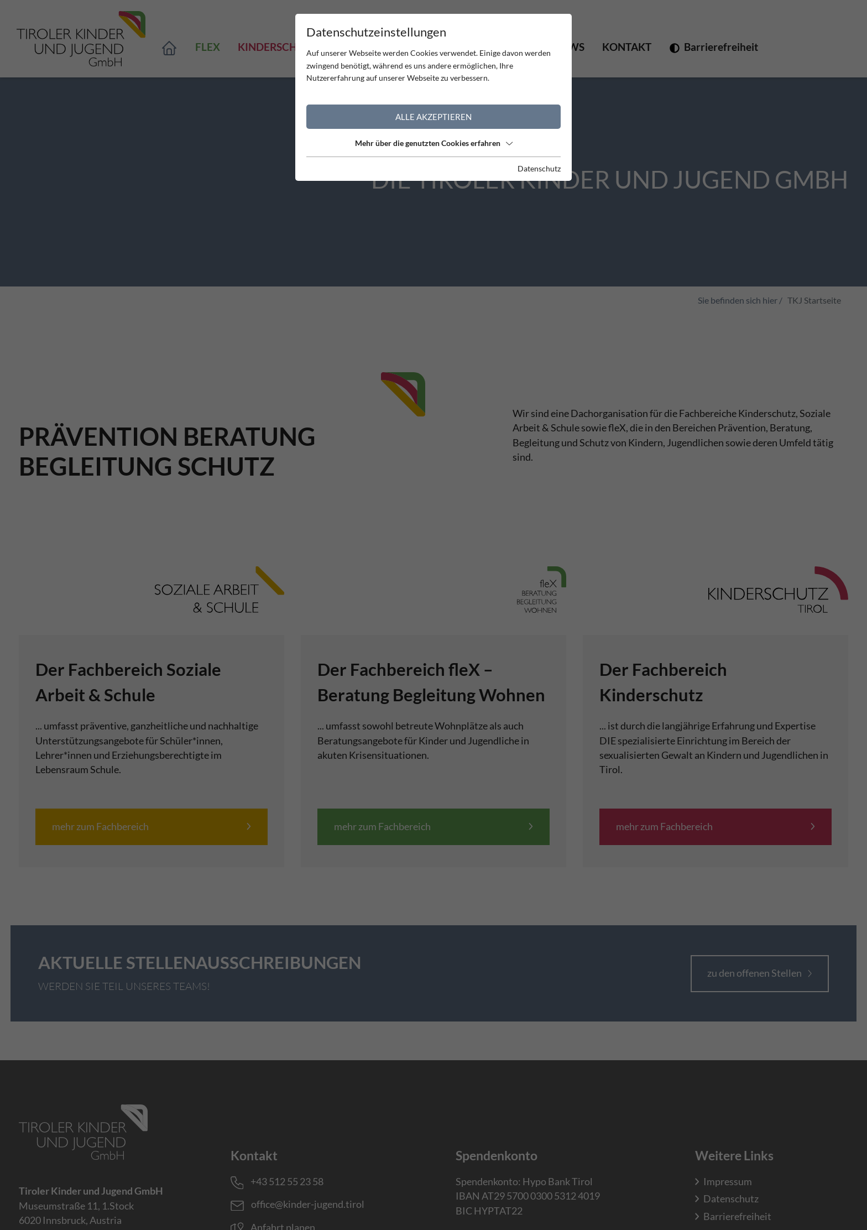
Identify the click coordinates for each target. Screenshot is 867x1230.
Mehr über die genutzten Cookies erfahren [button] (434, 143)
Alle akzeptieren (433, 117)
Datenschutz (539, 168)
